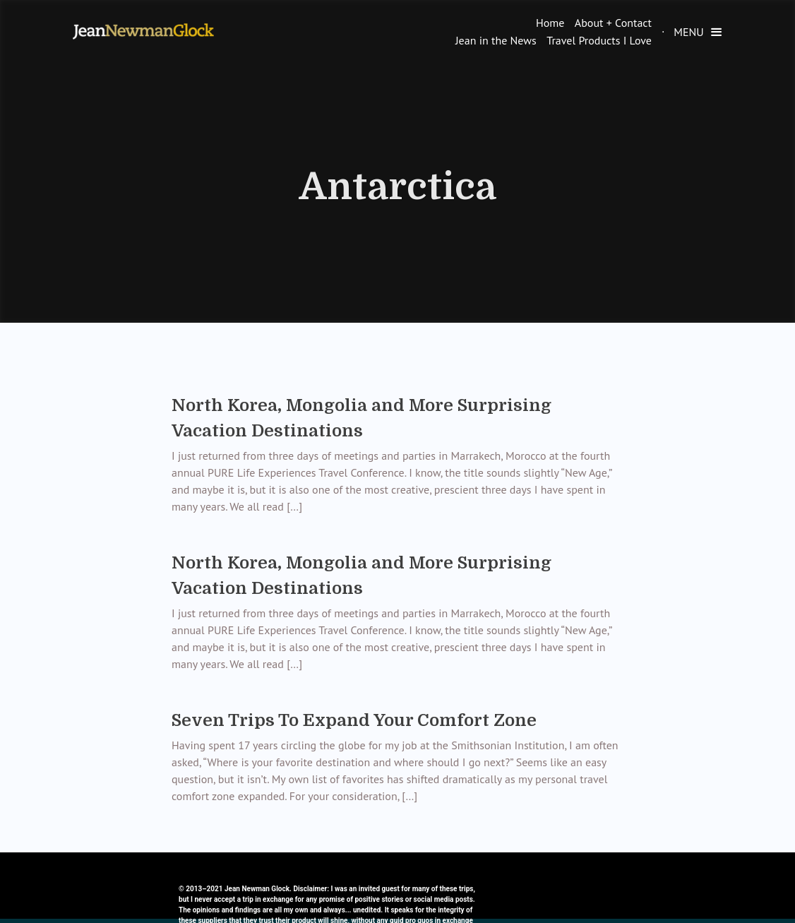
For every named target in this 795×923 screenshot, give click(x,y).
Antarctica (397, 187)
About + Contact (613, 23)
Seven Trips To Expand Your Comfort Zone (354, 720)
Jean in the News (496, 40)
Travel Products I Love (599, 40)
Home (550, 23)
